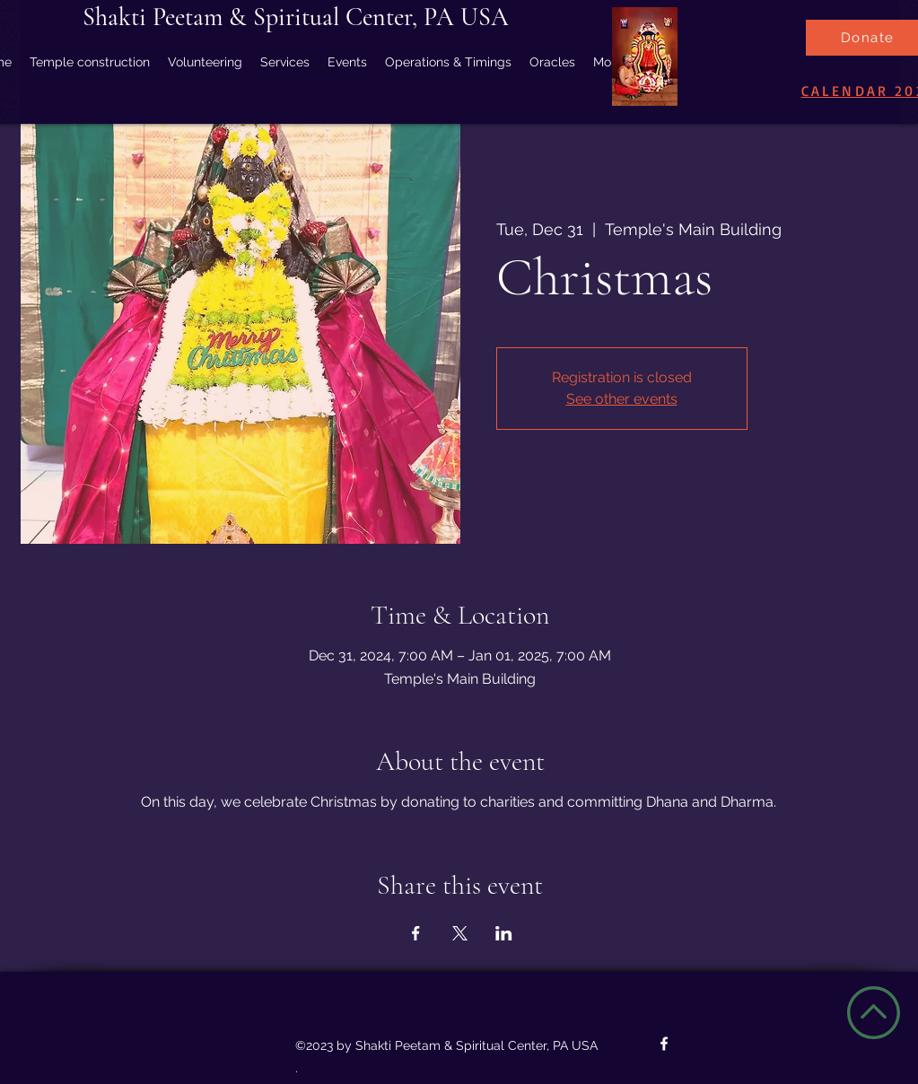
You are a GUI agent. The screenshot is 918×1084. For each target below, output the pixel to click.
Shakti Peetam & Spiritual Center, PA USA (296, 17)
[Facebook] (664, 1044)
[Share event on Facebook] (415, 933)
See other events (622, 398)
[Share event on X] (459, 933)
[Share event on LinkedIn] (503, 933)
